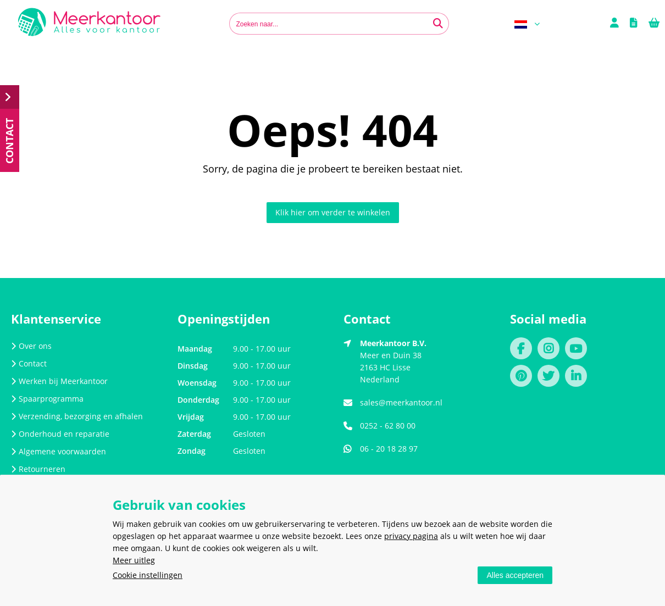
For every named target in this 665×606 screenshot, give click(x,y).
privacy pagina (411, 536)
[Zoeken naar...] (438, 24)
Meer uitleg (134, 560)
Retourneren (38, 469)
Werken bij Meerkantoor (59, 381)
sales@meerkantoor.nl (401, 402)
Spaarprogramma (47, 398)
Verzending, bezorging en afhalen (77, 416)
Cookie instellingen (147, 575)
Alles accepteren (515, 575)
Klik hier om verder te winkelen (332, 212)
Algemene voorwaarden (58, 451)
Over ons (31, 346)
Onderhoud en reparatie (60, 434)
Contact (29, 363)
